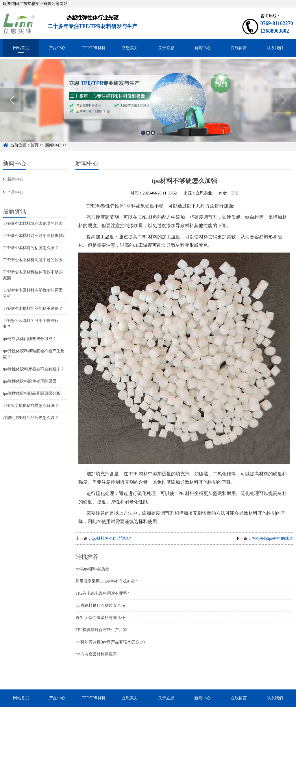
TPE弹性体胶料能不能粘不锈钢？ (33, 308)
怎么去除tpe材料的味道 (272, 538)
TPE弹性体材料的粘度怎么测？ (31, 248)
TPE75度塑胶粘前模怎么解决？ (31, 405)
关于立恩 (166, 48)
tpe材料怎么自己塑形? (111, 538)
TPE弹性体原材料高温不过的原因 (33, 260)
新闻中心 (202, 48)
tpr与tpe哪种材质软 (92, 569)
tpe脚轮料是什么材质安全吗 (100, 605)
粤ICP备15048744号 (159, 774)
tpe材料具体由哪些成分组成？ (29, 339)
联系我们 (275, 48)
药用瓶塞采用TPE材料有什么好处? (106, 581)
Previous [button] (11, 106)
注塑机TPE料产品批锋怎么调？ (31, 418)
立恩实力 (130, 48)
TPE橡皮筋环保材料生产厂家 (101, 630)
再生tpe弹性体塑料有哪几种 (100, 617)
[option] (148, 105)
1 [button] (143, 139)
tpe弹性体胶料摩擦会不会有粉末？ (33, 369)
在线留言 (239, 48)
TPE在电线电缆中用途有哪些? (102, 593)
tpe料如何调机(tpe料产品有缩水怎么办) (110, 642)
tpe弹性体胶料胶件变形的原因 (29, 381)
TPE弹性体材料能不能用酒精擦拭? (33, 235)
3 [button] (153, 139)
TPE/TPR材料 (94, 48)
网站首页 (21, 48)
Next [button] (284, 106)
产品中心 (57, 48)
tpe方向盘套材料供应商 (96, 654)
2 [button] (148, 139)
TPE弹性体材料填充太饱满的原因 (33, 223)
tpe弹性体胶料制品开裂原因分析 (31, 393)
